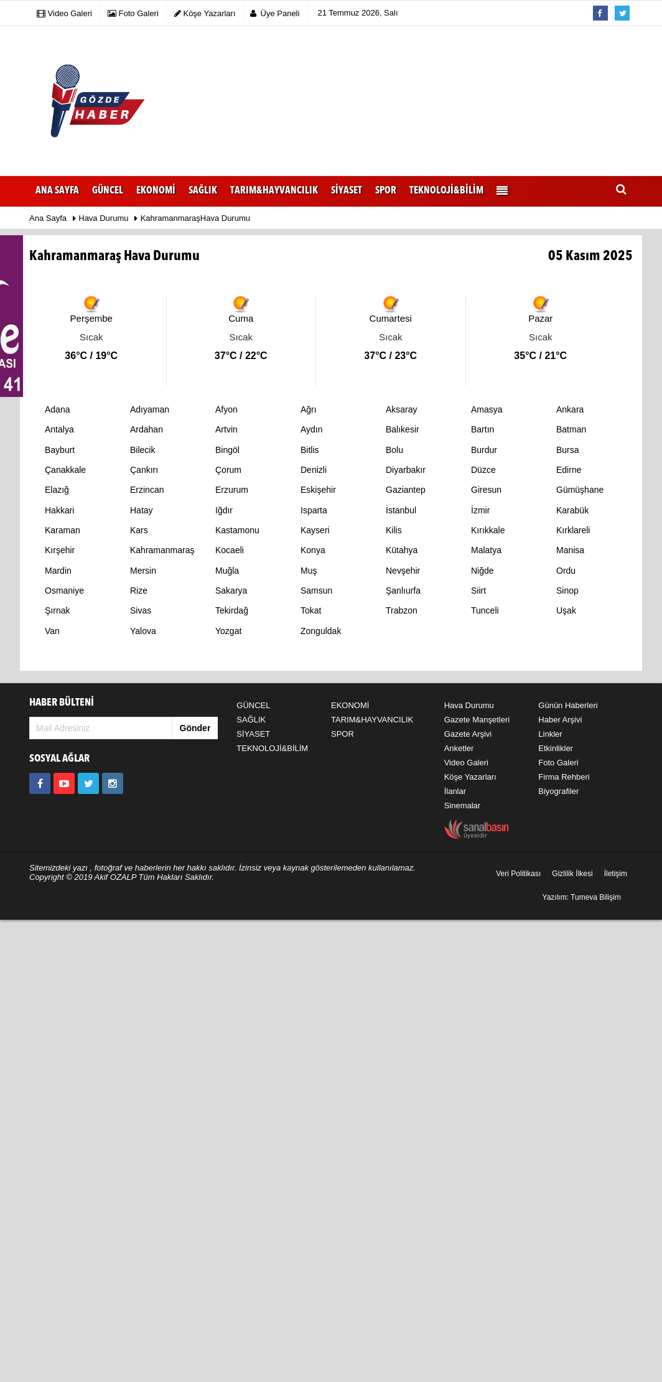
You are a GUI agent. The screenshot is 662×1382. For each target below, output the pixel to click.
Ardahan (146, 429)
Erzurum (231, 490)
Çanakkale (65, 470)
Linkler (550, 734)
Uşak (566, 610)
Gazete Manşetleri (477, 719)
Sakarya (231, 590)
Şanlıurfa (403, 590)
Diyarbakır (406, 470)
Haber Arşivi (560, 719)
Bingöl (227, 450)
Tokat (311, 610)
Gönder (195, 728)
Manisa (570, 550)
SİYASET (253, 734)
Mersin (143, 571)
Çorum (228, 470)
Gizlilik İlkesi (572, 873)
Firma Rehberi (563, 777)
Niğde (482, 571)
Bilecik (142, 450)
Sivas (140, 610)
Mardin (58, 571)
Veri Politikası (518, 873)
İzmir (480, 510)
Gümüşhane (580, 490)
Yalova (143, 631)
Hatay (141, 510)
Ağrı (309, 409)
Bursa (567, 450)
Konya (313, 550)
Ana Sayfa (57, 191)
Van (52, 631)
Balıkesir (402, 429)
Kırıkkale (488, 530)
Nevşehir (403, 571)
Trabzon (401, 610)
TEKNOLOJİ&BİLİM (272, 748)
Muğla (227, 571)
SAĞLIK (251, 719)
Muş (309, 571)
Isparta (314, 510)
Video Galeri (466, 762)
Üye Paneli (275, 13)
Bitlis (310, 450)
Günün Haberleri (567, 705)
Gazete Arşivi (468, 734)
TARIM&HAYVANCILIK (372, 719)
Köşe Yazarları (470, 777)
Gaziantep (406, 490)
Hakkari (59, 510)
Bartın (482, 429)
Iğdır (224, 510)
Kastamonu (237, 530)
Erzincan (147, 490)
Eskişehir (318, 490)
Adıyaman (149, 409)
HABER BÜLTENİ (61, 703)
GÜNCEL (253, 705)
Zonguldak (321, 631)
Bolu (394, 450)
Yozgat (228, 631)
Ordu (566, 571)
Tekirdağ (231, 610)
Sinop (567, 590)
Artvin (226, 429)
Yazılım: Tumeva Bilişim (582, 897)
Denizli (314, 470)
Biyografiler (558, 791)
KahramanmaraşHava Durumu (195, 218)
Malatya (486, 550)
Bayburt (60, 450)
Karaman (62, 530)
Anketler (459, 748)
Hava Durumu (104, 218)
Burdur (484, 450)
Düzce (483, 470)
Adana (57, 409)
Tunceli (485, 610)
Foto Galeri (558, 762)
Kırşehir (60, 550)
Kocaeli (229, 550)
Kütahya (401, 550)
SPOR (342, 734)
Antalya (59, 429)
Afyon (226, 409)
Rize (138, 590)
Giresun (486, 490)
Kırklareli (573, 530)
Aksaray (401, 409)
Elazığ (57, 490)
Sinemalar (462, 805)
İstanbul (401, 510)
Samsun (316, 590)
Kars (139, 530)
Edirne (568, 470)
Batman (571, 429)
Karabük (572, 510)
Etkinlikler (555, 748)
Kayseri (315, 530)
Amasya (487, 409)
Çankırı (144, 470)
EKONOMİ (350, 705)
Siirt (478, 590)
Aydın (312, 429)
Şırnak (57, 610)
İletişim (615, 873)
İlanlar (455, 791)
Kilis (394, 530)
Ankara (570, 409)
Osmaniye (64, 590)
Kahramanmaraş (162, 550)
